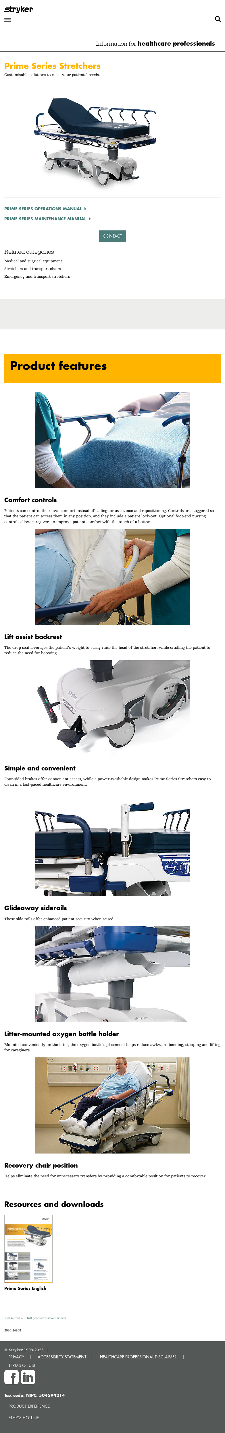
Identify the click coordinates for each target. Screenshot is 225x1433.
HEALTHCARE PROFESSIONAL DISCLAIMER (138, 1357)
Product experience (29, 1406)
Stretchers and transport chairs (32, 268)
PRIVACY (16, 1357)
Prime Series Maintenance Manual (45, 219)
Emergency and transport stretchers (37, 276)
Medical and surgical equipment (33, 261)
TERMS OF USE (22, 1365)
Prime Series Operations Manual (43, 208)
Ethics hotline (24, 1417)
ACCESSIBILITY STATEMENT (62, 1357)
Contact (112, 236)
